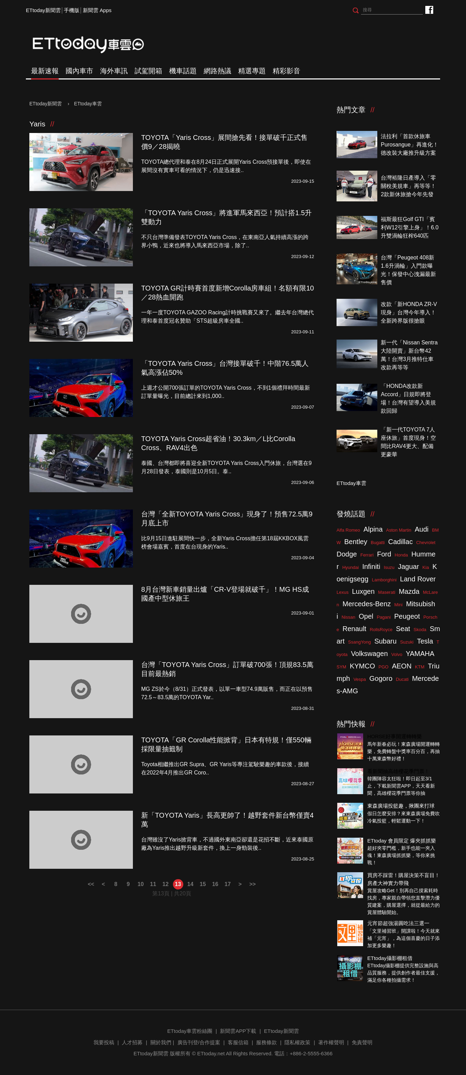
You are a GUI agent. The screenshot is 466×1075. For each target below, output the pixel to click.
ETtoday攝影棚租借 (389, 958)
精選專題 (252, 71)
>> (252, 884)
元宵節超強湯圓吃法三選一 (398, 923)
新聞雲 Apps (97, 10)
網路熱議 (217, 71)
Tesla (425, 641)
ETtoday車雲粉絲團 (429, 9)
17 (228, 884)
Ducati (402, 679)
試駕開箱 (148, 71)
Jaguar (408, 566)
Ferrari (366, 555)
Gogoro (380, 678)
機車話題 (183, 71)
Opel (366, 616)
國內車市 (79, 71)
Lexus (343, 592)
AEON (401, 666)
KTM (419, 666)
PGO (384, 666)
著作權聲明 (331, 1042)
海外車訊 (114, 71)
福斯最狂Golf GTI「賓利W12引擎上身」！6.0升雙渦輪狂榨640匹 (409, 227)
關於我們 (161, 1042)
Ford (384, 554)
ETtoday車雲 (95, 45)
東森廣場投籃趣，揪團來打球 (401, 806)
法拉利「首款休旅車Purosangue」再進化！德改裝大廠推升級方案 (409, 144)
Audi (422, 529)
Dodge (347, 554)
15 (203, 884)
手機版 (71, 10)
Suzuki (407, 642)
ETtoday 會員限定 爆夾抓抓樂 (401, 841)
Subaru (385, 641)
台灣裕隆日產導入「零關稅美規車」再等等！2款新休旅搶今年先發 (408, 186)
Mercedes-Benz (366, 604)
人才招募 (132, 1042)
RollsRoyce (381, 629)
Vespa (359, 679)
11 (153, 884)
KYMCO (362, 666)
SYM (341, 666)
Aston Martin (398, 530)
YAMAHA (420, 653)
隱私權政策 (297, 1042)
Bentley (355, 541)
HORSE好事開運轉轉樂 (394, 736)
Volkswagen (369, 653)
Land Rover (418, 579)
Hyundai (350, 567)
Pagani (383, 617)
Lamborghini (384, 579)
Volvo (396, 654)
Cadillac (400, 541)
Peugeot (407, 616)
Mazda (409, 591)
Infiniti (371, 566)
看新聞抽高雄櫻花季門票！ (398, 771)
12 (166, 884)
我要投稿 (104, 1042)
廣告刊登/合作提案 (198, 1042)
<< (91, 884)
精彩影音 (286, 71)
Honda (401, 555)
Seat (403, 628)
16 (215, 884)
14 (190, 884)
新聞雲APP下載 (238, 1031)
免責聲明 (362, 1042)
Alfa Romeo (348, 530)
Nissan (348, 617)
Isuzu (389, 567)
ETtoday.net (211, 1053)
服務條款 (266, 1042)
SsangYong (359, 642)
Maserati (386, 592)
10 (141, 884)
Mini (398, 604)
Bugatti (378, 542)
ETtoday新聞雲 (43, 10)
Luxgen (363, 591)
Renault (354, 628)
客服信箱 (238, 1042)
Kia (426, 567)
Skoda (420, 629)
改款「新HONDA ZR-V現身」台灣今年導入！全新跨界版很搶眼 (409, 312)
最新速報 (45, 71)
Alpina (373, 529)
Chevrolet (426, 542)
